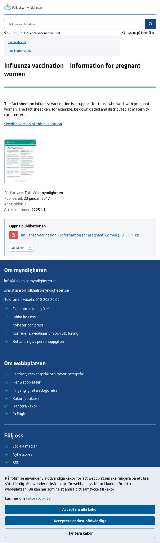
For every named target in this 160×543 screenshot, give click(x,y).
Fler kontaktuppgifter (31, 308)
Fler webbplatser (27, 382)
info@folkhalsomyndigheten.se (30, 280)
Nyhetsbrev (22, 454)
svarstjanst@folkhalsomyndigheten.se (36, 290)
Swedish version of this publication (33, 123)
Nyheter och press (28, 325)
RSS (16, 462)
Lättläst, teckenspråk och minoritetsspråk (48, 373)
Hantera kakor (80, 533)
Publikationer (17, 42)
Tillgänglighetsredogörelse (35, 390)
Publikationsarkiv (19, 50)
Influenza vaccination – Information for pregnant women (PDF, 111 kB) (80, 235)
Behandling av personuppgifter (39, 341)
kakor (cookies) (38, 498)
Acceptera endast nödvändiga (80, 520)
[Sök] (150, 24)
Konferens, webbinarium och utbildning (45, 333)
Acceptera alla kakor (80, 509)
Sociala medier (25, 446)
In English (20, 413)
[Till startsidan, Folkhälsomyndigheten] (23, 7)
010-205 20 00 (47, 299)
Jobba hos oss (24, 316)
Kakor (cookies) (26, 398)
